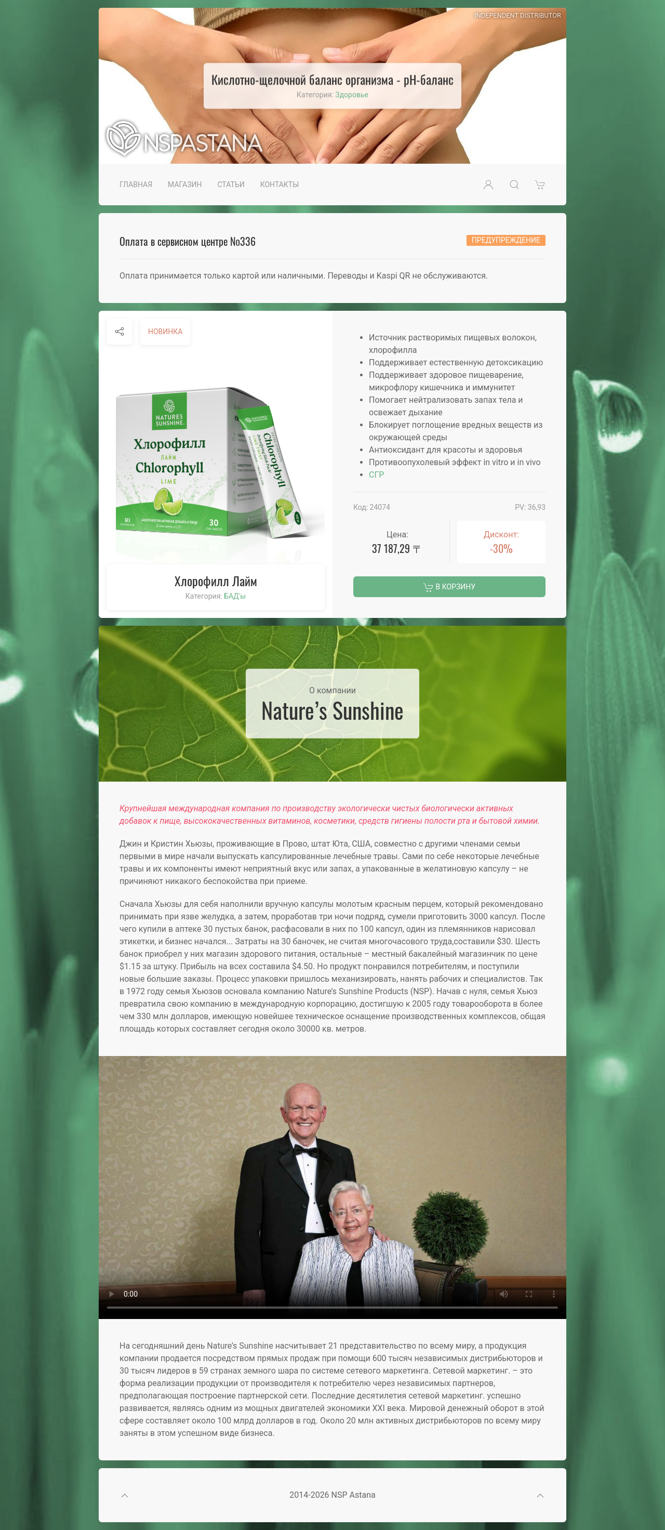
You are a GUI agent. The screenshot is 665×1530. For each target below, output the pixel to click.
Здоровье (351, 94)
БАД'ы (235, 596)
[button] (488, 184)
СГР (376, 475)
